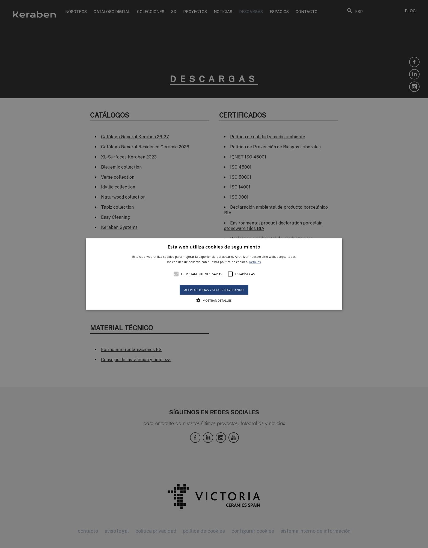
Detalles (255, 262)
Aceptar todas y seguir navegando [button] (214, 290)
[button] (214, 274)
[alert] (214, 274)
